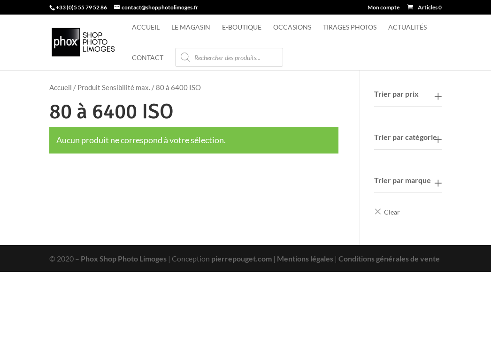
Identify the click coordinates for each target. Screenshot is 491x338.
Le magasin (190, 27)
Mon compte (383, 8)
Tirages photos (349, 27)
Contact (147, 57)
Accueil (146, 27)
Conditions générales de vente (389, 258)
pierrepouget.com (241, 258)
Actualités (407, 27)
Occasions (292, 27)
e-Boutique (241, 27)
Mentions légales (305, 258)
